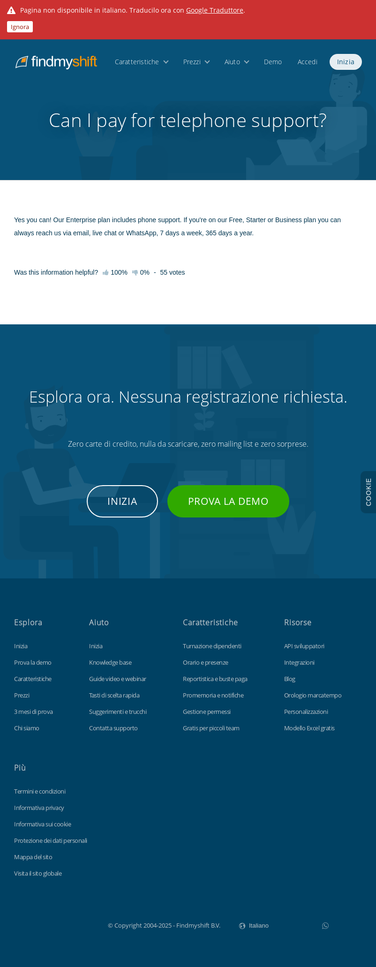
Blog (289, 679)
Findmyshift (60, 924)
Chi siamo (26, 728)
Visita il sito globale (37, 873)
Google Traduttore (214, 10)
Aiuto (232, 61)
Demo (273, 61)
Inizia (345, 61)
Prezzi (192, 61)
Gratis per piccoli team (211, 728)
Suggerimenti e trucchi (117, 711)
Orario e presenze (205, 662)
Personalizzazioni (306, 711)
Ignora (20, 26)
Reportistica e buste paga (215, 679)
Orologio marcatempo (313, 695)
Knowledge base (110, 662)
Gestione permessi (207, 711)
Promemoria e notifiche (213, 695)
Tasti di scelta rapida (114, 695)
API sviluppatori (304, 646)
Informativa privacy (39, 807)
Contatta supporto (113, 728)
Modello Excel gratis (309, 728)
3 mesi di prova (33, 711)
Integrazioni (299, 662)
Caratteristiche (137, 61)
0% (141, 272)
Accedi (307, 61)
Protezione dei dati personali (50, 840)
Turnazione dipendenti (212, 646)
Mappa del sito (33, 857)
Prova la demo (228, 501)
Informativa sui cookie (42, 824)
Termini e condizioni (39, 791)
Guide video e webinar (117, 679)
